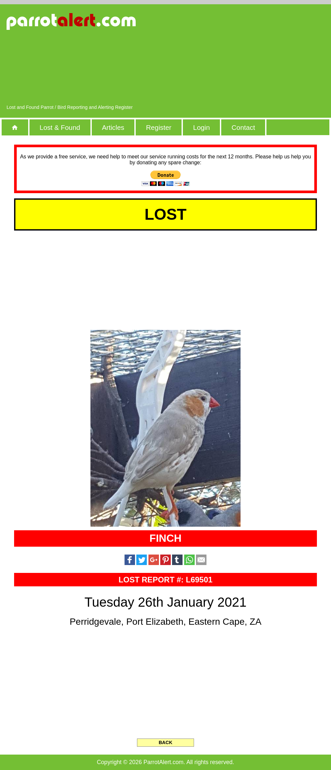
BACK (165, 742)
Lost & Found (60, 127)
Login (201, 127)
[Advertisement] (252, 57)
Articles (113, 127)
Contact (243, 127)
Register (158, 127)
